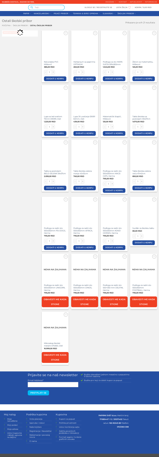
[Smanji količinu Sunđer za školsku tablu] (134, 236)
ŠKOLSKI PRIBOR (127, 13)
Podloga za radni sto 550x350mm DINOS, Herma (82, 287)
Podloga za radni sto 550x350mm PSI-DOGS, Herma (55, 230)
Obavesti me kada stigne (55, 301)
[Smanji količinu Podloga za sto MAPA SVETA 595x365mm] (104, 72)
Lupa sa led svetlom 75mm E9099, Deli (53, 117)
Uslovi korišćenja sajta (69, 427)
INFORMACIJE (151, 2)
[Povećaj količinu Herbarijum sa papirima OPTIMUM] (82, 72)
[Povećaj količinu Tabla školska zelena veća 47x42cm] (141, 181)
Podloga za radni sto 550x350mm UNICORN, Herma (54, 287)
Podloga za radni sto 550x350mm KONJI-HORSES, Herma (112, 230)
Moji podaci (12, 425)
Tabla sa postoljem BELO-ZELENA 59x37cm (55, 172)
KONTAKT (123, 2)
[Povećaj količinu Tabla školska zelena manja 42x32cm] (82, 181)
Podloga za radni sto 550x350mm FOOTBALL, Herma (141, 287)
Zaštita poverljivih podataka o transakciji (69, 432)
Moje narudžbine (12, 420)
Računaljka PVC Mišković (51, 63)
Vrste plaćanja (35, 419)
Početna (6, 25)
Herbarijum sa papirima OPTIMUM (84, 63)
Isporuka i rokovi (37, 423)
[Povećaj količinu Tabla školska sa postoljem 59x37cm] (141, 127)
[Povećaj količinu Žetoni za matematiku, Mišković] (141, 72)
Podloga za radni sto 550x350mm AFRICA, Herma (83, 230)
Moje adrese (12, 429)
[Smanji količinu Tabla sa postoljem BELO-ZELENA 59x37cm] (45, 181)
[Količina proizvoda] (49, 72)
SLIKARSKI (109, 13)
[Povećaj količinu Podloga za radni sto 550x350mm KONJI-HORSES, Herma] (112, 241)
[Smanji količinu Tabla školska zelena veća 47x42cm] (134, 181)
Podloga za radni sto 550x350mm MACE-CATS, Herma (112, 173)
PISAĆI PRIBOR (62, 13)
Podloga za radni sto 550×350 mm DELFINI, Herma (113, 287)
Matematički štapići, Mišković (112, 117)
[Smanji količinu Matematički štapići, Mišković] (104, 127)
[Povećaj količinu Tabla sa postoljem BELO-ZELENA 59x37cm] (53, 181)
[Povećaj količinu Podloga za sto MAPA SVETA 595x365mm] (112, 72)
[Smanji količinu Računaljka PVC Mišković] (45, 72)
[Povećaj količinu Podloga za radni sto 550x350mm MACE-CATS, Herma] (112, 184)
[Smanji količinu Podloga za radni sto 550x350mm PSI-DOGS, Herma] (45, 241)
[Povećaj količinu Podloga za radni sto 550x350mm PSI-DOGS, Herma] (53, 241)
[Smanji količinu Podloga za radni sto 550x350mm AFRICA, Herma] (75, 241)
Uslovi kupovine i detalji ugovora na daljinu (14, 435)
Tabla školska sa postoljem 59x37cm (141, 117)
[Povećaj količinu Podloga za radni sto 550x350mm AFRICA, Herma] (82, 241)
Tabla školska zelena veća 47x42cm (141, 172)
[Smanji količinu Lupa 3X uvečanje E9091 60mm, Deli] (75, 127)
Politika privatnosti (67, 423)
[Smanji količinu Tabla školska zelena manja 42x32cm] (75, 181)
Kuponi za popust (67, 419)
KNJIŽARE (110, 2)
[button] (98, 7)
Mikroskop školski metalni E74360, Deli (53, 344)
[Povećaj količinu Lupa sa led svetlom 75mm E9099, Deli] (53, 127)
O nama (33, 441)
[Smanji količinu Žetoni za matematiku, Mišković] (134, 72)
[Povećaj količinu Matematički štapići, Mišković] (112, 127)
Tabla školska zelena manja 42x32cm (82, 172)
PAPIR (27, 13)
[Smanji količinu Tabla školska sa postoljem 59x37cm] (134, 127)
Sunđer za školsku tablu (143, 228)
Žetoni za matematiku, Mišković (142, 63)
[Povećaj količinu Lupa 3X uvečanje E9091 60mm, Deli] (82, 127)
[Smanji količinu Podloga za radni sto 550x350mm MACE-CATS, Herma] (104, 184)
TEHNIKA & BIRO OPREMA (86, 13)
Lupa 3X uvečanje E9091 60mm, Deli (84, 117)
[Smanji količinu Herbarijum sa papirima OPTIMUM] (75, 72)
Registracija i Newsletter (40, 431)
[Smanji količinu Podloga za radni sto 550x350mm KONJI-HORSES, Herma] (104, 241)
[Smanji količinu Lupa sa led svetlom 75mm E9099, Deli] (45, 127)
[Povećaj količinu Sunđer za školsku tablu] (141, 236)
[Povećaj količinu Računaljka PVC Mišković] (53, 72)
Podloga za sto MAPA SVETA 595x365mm (112, 63)
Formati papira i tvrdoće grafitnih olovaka (70, 438)
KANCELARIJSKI (42, 13)
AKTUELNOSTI (136, 2)
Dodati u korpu (55, 78)
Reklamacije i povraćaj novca (39, 436)
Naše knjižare (35, 427)
